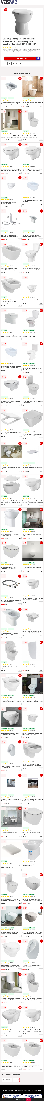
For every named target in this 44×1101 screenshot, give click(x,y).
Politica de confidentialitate (23, 1090)
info (19, 106)
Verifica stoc (28, 58)
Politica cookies (36, 1090)
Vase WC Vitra (7, 1080)
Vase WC (16, 1080)
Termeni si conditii (8, 1090)
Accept (28, 1099)
